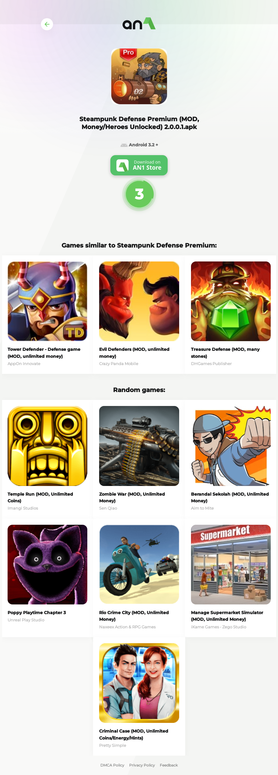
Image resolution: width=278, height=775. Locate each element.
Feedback (169, 765)
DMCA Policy (112, 765)
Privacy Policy (142, 765)
